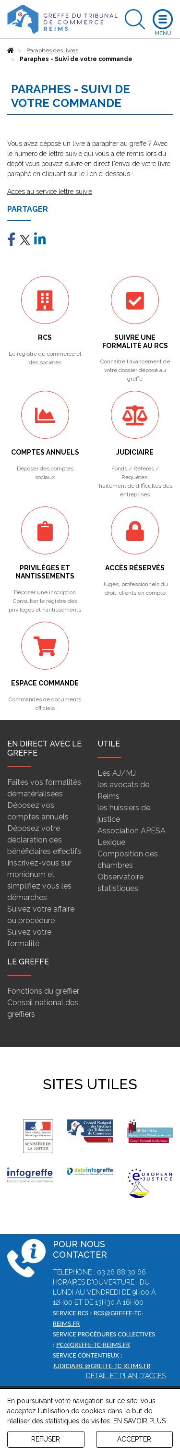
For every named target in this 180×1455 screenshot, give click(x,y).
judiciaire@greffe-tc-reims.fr (102, 1365)
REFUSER (45, 1439)
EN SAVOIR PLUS (139, 1421)
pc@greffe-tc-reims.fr (93, 1344)
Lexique (111, 842)
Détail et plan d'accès (126, 1376)
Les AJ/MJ (116, 773)
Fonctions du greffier (43, 991)
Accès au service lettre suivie (49, 191)
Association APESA (131, 830)
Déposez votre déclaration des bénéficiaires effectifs (44, 840)
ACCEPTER (134, 1439)
